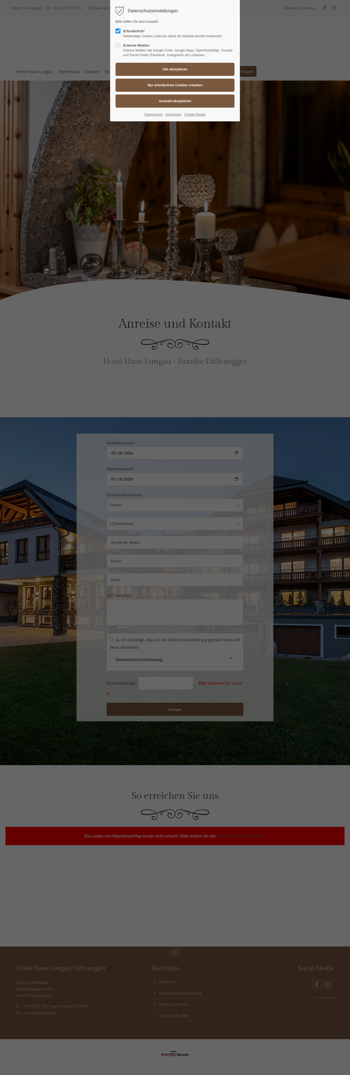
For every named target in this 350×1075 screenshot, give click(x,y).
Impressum (173, 114)
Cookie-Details (195, 114)
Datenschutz (153, 114)
